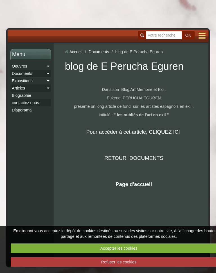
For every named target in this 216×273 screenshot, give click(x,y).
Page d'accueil (134, 184)
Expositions (22, 81)
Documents (22, 73)
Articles (18, 88)
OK (188, 35)
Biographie (21, 95)
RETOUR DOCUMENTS (133, 158)
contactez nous (25, 102)
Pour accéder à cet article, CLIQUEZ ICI (133, 132)
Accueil (75, 52)
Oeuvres (19, 66)
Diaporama (22, 110)
